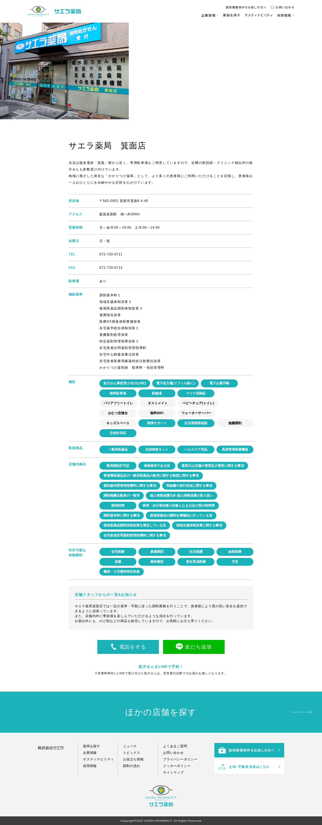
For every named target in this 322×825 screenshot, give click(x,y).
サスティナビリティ (258, 15)
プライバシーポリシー (180, 765)
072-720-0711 (111, 254)
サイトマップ (173, 778)
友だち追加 (198, 647)
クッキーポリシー (177, 772)
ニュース (130, 752)
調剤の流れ (131, 772)
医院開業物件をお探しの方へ (246, 7)
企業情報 (208, 15)
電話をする (132, 647)
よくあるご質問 (175, 752)
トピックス (131, 758)
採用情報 (284, 15)
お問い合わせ (285, 7)
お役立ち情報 (133, 765)
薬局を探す (231, 15)
